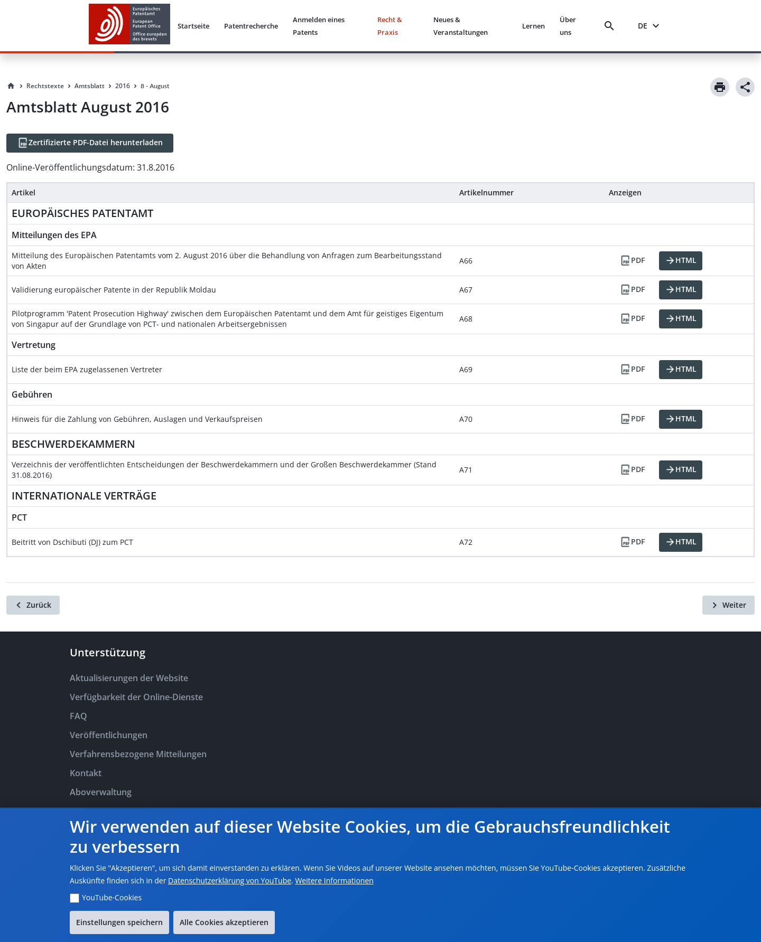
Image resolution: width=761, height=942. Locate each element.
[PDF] (632, 260)
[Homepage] (11, 86)
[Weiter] (728, 605)
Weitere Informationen (334, 880)
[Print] (719, 87)
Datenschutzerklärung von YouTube (229, 880)
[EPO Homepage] (129, 26)
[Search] (611, 25)
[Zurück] (33, 605)
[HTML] (680, 260)
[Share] (745, 87)
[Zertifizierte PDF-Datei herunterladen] (89, 143)
